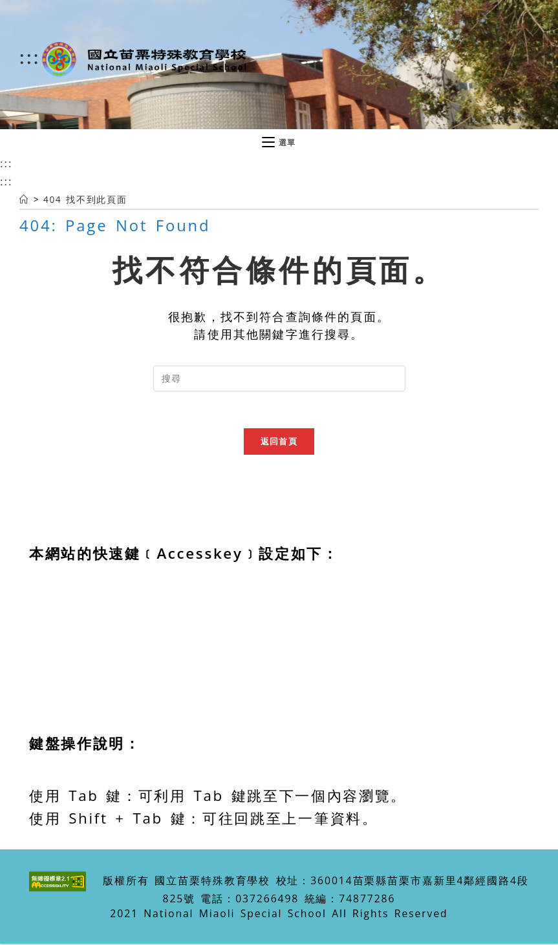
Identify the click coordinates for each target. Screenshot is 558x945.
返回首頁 (279, 443)
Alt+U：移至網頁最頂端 (115, 606)
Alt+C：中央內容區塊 (107, 629)
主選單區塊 (69, 653)
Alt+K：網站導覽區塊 (106, 722)
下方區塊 (61, 699)
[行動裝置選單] (279, 142)
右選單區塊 (69, 676)
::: (30, 57)
